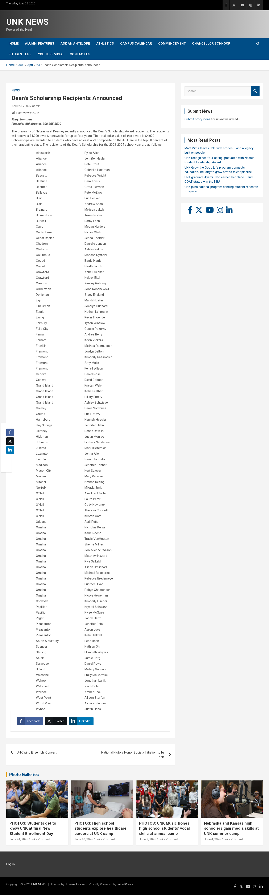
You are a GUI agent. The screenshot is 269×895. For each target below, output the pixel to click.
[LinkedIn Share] (81, 721)
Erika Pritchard (40, 839)
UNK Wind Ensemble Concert (37, 752)
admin (36, 106)
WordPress (125, 884)
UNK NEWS (27, 22)
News (16, 90)
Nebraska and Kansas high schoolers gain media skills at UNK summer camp (231, 828)
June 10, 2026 (83, 839)
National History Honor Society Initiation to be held (133, 755)
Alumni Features (39, 43)
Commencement (172, 43)
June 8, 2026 (147, 839)
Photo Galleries (24, 774)
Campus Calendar (136, 43)
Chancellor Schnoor (211, 43)
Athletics (105, 43)
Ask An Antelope (75, 43)
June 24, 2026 (18, 839)
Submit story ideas (197, 119)
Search (255, 91)
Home (14, 43)
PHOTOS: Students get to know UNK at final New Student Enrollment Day (32, 828)
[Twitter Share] (56, 721)
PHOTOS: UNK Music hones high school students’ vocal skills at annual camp (164, 828)
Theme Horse (75, 884)
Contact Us (80, 54)
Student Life (20, 54)
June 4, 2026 (212, 839)
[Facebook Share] (30, 721)
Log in (10, 864)
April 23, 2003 (21, 106)
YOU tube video (50, 54)
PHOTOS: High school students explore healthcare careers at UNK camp (100, 828)
